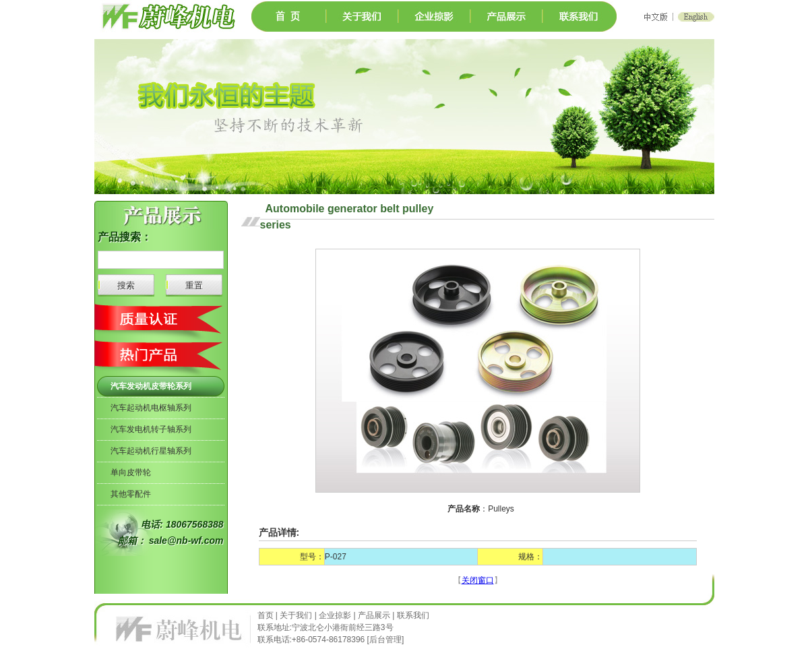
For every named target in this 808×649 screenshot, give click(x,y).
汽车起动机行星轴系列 (151, 451)
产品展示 (374, 615)
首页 (266, 615)
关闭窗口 (478, 580)
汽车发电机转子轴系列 (151, 429)
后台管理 (385, 639)
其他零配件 (131, 494)
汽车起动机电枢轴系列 (151, 407)
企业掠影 (335, 615)
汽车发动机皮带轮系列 (151, 386)
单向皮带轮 (131, 472)
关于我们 (296, 615)
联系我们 (413, 615)
